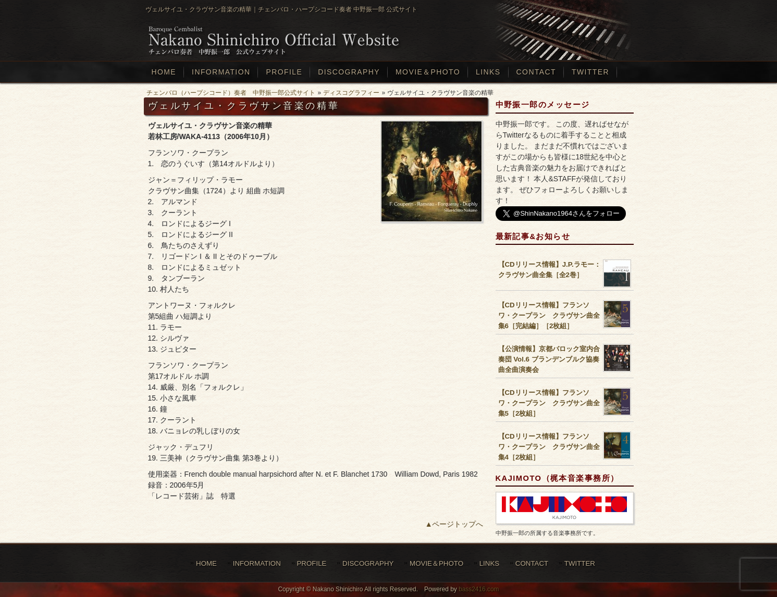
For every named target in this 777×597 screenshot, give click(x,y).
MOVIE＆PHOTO (436, 563)
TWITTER (579, 563)
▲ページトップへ (454, 524)
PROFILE (312, 563)
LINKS (489, 563)
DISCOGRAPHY (367, 563)
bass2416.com (479, 589)
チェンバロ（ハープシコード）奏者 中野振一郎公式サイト (230, 92)
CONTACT (531, 563)
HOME (206, 563)
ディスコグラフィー (351, 92)
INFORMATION (257, 563)
